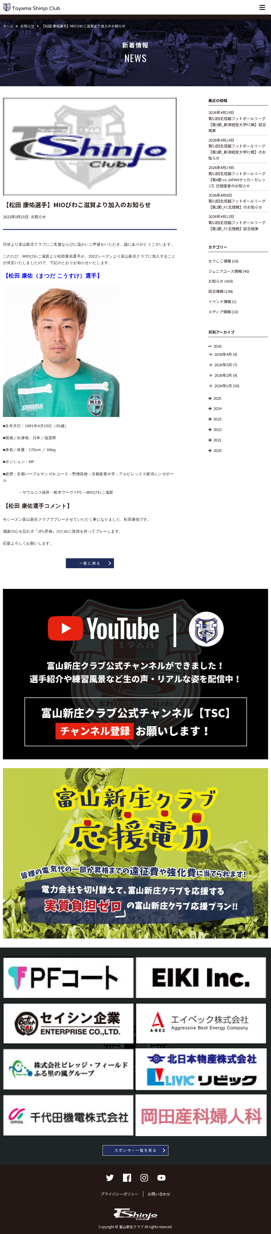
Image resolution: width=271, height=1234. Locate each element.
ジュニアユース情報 (225, 271)
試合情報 (216, 291)
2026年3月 (223, 364)
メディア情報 (219, 311)
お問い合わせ (159, 1194)
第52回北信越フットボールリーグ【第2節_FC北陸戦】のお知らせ (236, 204)
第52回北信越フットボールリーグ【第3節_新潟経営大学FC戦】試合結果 (237, 124)
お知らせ (216, 281)
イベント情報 (219, 301)
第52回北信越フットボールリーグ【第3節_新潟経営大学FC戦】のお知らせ (237, 152)
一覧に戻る (90, 563)
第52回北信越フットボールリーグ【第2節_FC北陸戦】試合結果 (236, 225)
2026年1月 (223, 385)
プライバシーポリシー (119, 1194)
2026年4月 (223, 354)
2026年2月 (223, 375)
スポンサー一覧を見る (135, 1150)
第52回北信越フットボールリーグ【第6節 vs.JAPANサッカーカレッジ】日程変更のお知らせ (236, 180)
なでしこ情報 (219, 261)
